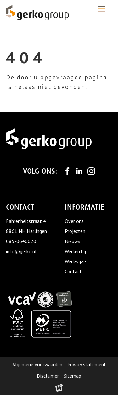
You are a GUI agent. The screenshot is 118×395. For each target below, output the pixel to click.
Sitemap (72, 376)
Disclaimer (48, 376)
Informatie (84, 207)
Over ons (74, 221)
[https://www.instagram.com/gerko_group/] (91, 171)
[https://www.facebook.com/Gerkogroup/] (67, 171)
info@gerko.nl (21, 251)
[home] (37, 12)
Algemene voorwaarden (37, 364)
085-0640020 (21, 241)
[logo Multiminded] (59, 389)
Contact (73, 271)
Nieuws (72, 241)
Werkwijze (75, 261)
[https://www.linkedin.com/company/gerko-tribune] (79, 171)
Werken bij (75, 251)
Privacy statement (86, 364)
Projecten (75, 231)
